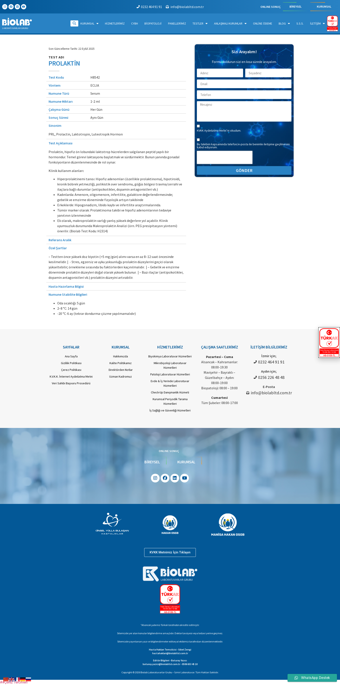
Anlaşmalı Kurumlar (230, 23)
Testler (200, 23)
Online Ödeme (262, 23)
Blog (284, 23)
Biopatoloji (153, 23)
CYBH (134, 23)
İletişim (317, 23)
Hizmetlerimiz (115, 23)
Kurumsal (89, 23)
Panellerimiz (177, 23)
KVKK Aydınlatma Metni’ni (213, 130)
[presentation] (224, 157)
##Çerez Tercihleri (14, 682)
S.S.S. (300, 23)
